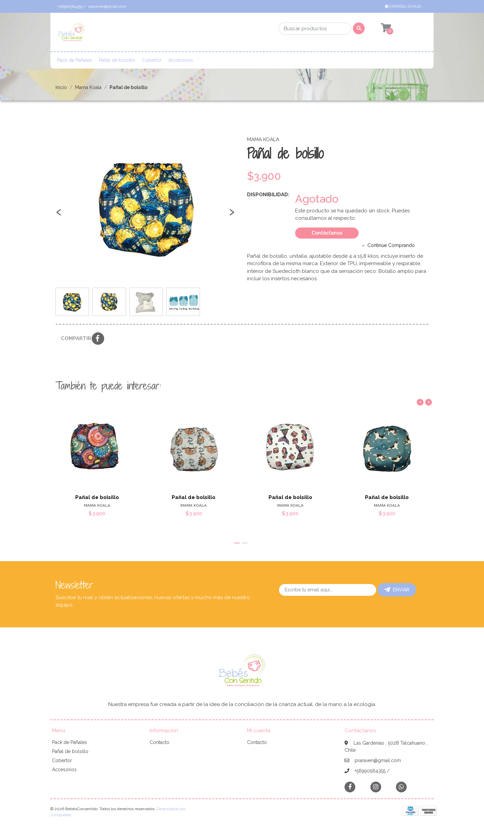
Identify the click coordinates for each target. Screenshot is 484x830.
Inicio (61, 87)
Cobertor (152, 60)
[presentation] (58, 215)
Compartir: (74, 338)
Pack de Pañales (74, 60)
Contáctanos (327, 233)
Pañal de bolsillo (117, 60)
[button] (404, 6)
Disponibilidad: (268, 195)
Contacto (159, 742)
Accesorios (180, 60)
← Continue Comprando (388, 245)
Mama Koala (88, 87)
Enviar (396, 589)
